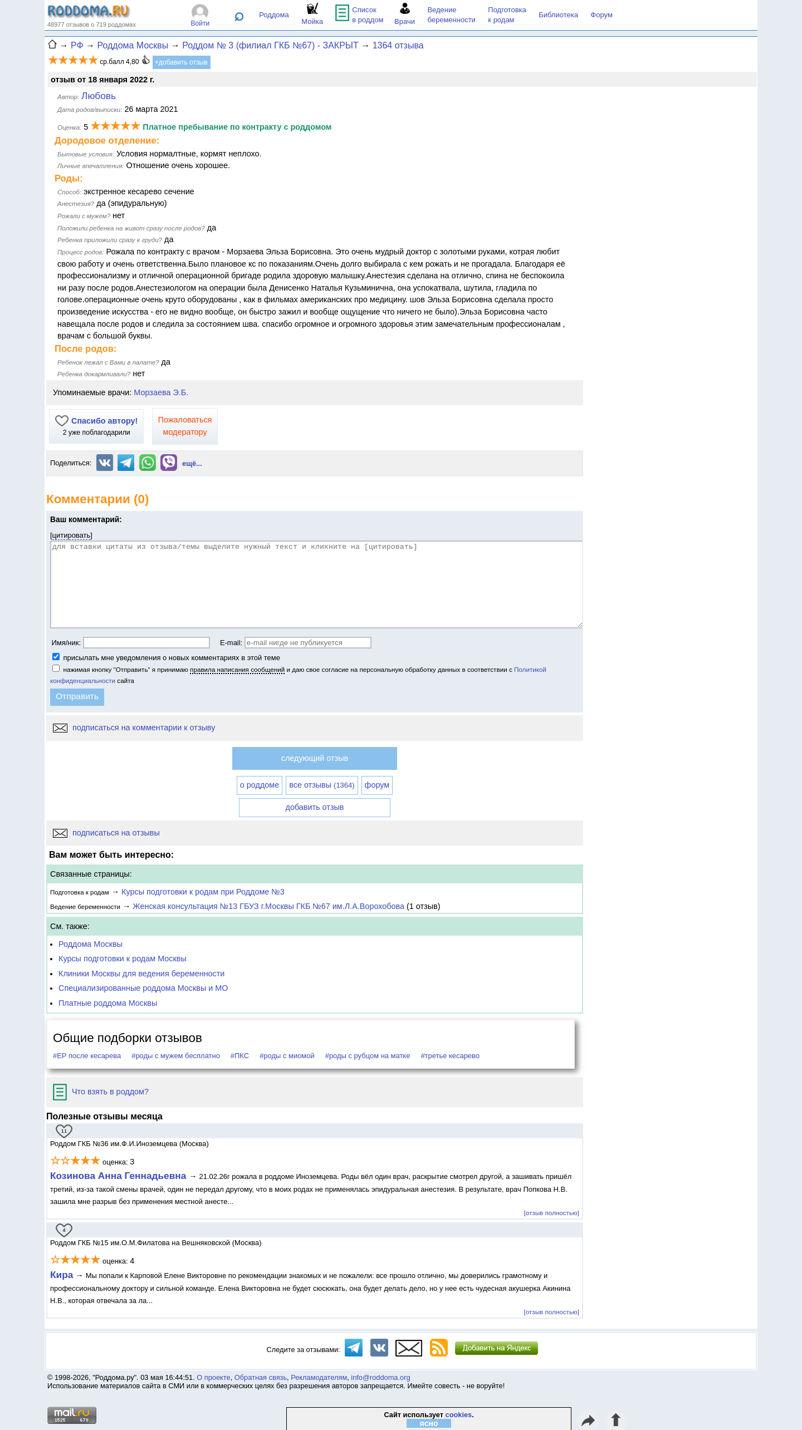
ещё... (192, 463)
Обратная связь (260, 1377)
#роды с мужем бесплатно (175, 1055)
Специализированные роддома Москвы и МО (143, 988)
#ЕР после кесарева (87, 1055)
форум (377, 784)
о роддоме (259, 784)
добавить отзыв (315, 807)
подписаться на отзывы (106, 832)
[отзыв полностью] (551, 1212)
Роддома (274, 15)
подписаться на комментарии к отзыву (134, 727)
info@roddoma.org (380, 1377)
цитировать (71, 535)
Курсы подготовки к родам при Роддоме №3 (203, 891)
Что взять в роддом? (101, 1091)
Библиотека (558, 15)
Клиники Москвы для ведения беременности (141, 973)
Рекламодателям (319, 1377)
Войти (200, 23)
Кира (61, 1274)
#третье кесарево (450, 1055)
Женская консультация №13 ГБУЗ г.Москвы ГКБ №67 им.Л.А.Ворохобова (268, 906)
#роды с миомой (287, 1055)
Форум (601, 15)
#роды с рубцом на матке (367, 1055)
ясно (429, 1423)
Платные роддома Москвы (107, 1003)
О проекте (213, 1377)
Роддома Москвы (90, 944)
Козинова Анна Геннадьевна (119, 1175)
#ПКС (240, 1055)
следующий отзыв (314, 758)
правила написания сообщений (237, 669)
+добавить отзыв (181, 62)
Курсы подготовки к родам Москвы (122, 958)
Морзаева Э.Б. (161, 392)
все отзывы (321, 784)
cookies (459, 1415)
